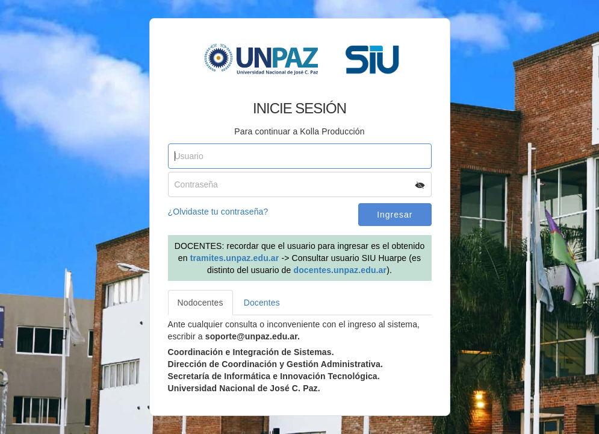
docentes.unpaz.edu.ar (339, 270)
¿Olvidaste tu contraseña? (218, 211)
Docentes (262, 302)
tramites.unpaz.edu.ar (234, 258)
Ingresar (394, 214)
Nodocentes (200, 302)
